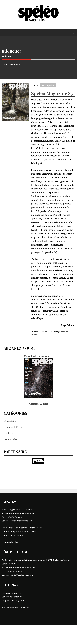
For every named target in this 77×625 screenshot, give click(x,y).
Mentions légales (10, 542)
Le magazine (48, 85)
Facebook (24, 607)
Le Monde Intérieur (13, 427)
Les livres (8, 433)
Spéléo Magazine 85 (52, 93)
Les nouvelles (10, 439)
